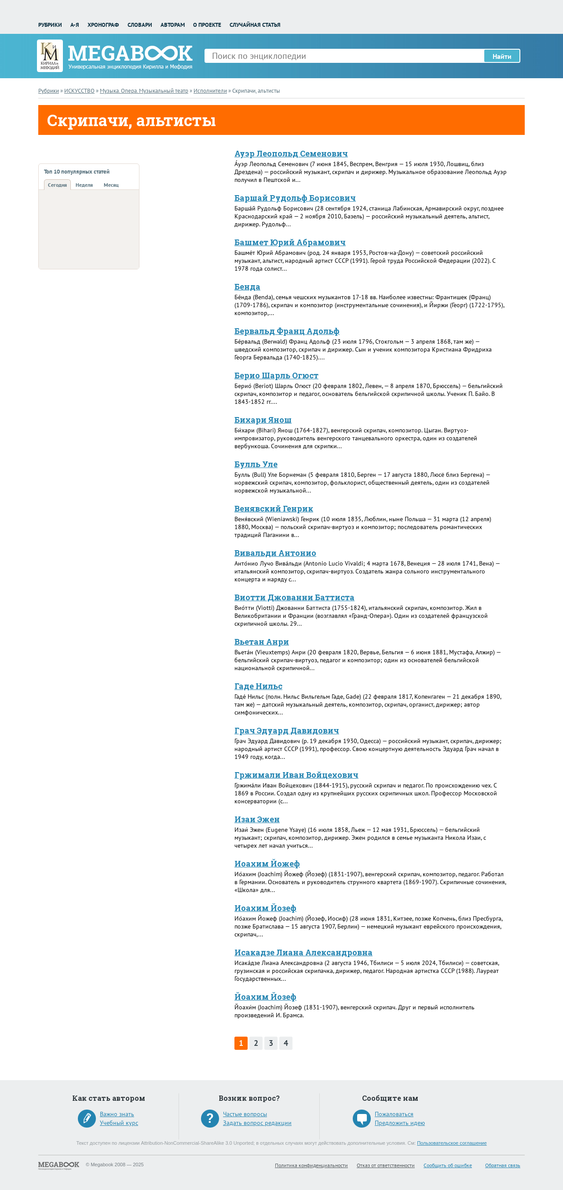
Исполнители (210, 90)
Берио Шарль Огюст (276, 375)
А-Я (74, 25)
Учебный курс (119, 1123)
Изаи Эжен (257, 819)
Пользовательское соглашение (451, 1143)
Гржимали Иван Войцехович (296, 774)
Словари (140, 25)
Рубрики (50, 25)
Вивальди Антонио (275, 553)
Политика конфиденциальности (311, 1165)
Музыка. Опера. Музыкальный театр (144, 90)
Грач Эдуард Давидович (286, 730)
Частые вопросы (245, 1114)
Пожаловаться (394, 1114)
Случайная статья (255, 25)
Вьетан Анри (261, 641)
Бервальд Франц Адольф (287, 331)
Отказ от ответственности (386, 1165)
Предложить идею (400, 1123)
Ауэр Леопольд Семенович (291, 153)
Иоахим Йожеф (267, 863)
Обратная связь (502, 1165)
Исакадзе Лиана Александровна (303, 952)
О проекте (207, 25)
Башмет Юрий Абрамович (290, 242)
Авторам (173, 25)
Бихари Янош (263, 419)
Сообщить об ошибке (448, 1165)
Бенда (247, 286)
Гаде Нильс (258, 686)
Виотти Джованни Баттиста (294, 597)
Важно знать (117, 1114)
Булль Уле (256, 464)
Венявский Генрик (273, 508)
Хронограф (103, 25)
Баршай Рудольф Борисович (295, 197)
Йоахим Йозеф (265, 996)
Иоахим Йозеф (265, 908)
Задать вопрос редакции (257, 1123)
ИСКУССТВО (79, 90)
